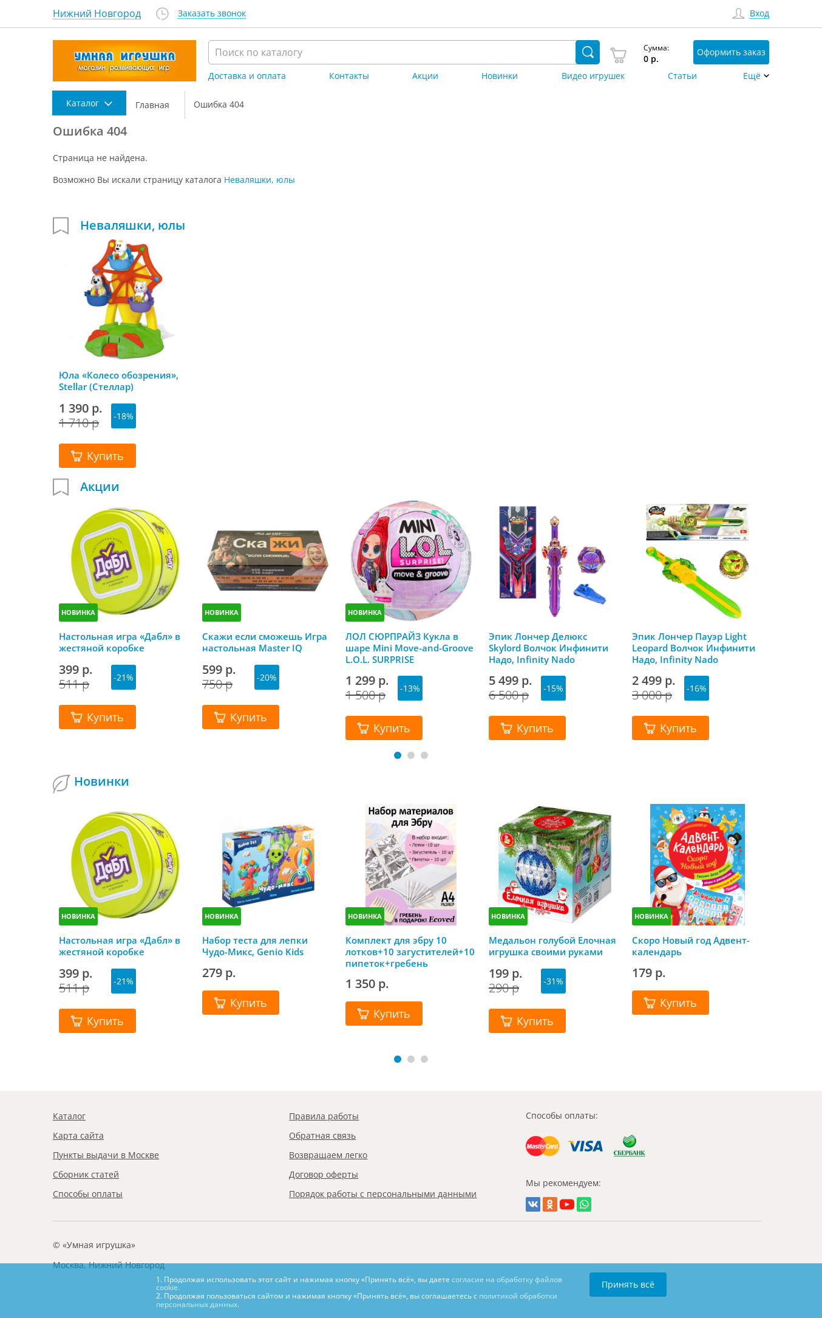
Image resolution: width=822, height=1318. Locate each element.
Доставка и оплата (247, 76)
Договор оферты (323, 1174)
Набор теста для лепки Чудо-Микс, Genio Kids (255, 946)
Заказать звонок (212, 14)
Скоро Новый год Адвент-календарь (691, 946)
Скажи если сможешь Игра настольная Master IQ (264, 642)
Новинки (499, 76)
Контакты (349, 76)
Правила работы (324, 1116)
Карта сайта (78, 1135)
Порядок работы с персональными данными (383, 1194)
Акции (425, 76)
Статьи (682, 76)
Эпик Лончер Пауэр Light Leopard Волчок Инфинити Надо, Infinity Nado (693, 648)
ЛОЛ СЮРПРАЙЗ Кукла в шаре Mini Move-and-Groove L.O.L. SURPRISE (409, 648)
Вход (759, 14)
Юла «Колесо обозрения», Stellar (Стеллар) (118, 381)
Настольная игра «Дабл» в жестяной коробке (119, 642)
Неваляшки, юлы (259, 179)
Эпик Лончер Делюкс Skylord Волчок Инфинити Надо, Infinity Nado (548, 648)
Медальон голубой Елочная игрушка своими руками (552, 946)
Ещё (752, 76)
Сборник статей (86, 1174)
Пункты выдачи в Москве (106, 1155)
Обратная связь (322, 1135)
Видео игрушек (593, 76)
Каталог (69, 1116)
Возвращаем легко (328, 1155)
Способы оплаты (88, 1194)
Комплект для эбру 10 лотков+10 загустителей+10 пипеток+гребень (410, 952)
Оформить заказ (731, 52)
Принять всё (628, 1284)
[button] (397, 755)
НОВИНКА (78, 612)
